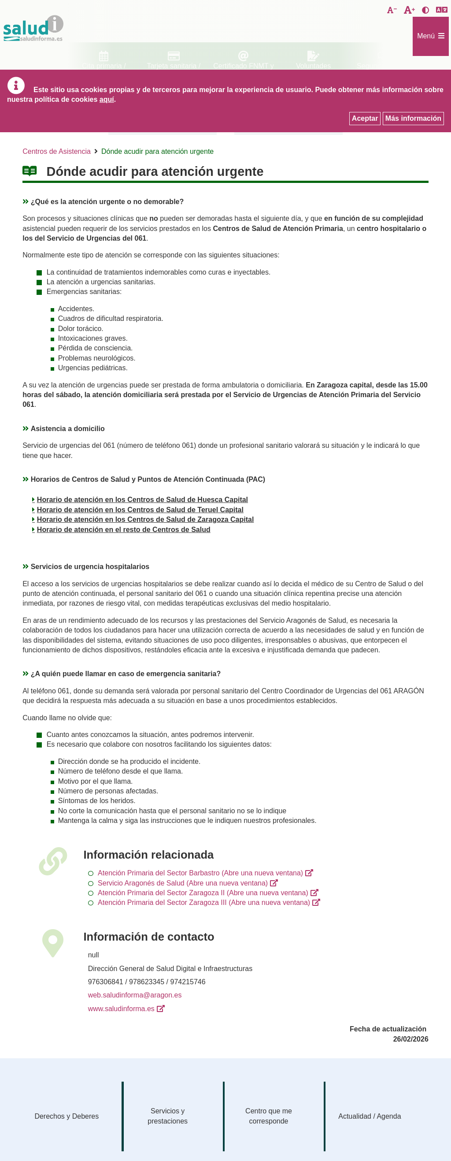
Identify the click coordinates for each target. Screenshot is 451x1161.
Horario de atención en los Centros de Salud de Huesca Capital (142, 499)
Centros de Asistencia (56, 151)
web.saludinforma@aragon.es (135, 995)
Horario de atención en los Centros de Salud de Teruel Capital (140, 510)
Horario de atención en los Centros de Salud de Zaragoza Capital (145, 519)
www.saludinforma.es (121, 1008)
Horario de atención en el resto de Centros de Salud (124, 529)
